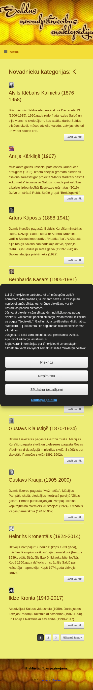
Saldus (56, 680)
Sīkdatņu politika (44, 408)
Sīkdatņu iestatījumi (46, 397)
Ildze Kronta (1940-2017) (36, 598)
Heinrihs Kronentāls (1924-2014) (44, 536)
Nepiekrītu (46, 384)
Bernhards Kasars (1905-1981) (43, 279)
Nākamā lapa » (72, 637)
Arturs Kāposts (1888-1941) (39, 218)
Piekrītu (46, 370)
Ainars (46, 680)
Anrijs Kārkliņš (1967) (32, 156)
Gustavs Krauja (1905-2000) (40, 480)
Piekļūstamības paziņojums (47, 668)
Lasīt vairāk (74, 136)
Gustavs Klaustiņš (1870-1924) (43, 428)
